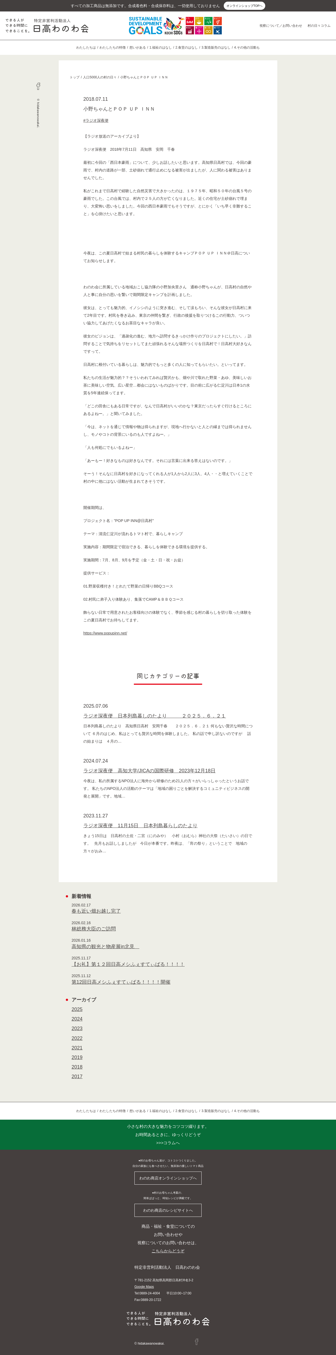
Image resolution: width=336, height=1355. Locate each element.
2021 (77, 1048)
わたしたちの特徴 (112, 47)
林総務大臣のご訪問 (94, 929)
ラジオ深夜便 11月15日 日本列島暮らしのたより (140, 825)
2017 (77, 1076)
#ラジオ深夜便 (95, 120)
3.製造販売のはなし (216, 47)
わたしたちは (86, 47)
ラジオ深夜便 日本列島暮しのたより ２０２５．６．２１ (154, 716)
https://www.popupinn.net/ (105, 633)
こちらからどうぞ (168, 1251)
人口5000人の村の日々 (100, 77)
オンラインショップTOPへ (244, 5)
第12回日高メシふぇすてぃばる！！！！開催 (121, 982)
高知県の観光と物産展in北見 (105, 946)
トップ (74, 77)
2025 (77, 1009)
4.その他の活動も (247, 47)
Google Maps (144, 1287)
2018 (77, 1067)
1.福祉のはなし (160, 47)
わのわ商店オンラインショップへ (168, 1178)
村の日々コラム (319, 26)
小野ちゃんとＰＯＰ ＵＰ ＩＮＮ (144, 77)
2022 (77, 1038)
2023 (77, 1028)
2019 (77, 1057)
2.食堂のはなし (186, 47)
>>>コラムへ (168, 1134)
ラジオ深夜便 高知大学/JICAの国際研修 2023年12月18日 (149, 770)
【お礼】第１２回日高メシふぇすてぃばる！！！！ (128, 964)
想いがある (137, 47)
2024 (77, 1019)
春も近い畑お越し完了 (96, 911)
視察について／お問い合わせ (281, 26)
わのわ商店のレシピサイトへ (168, 1210)
